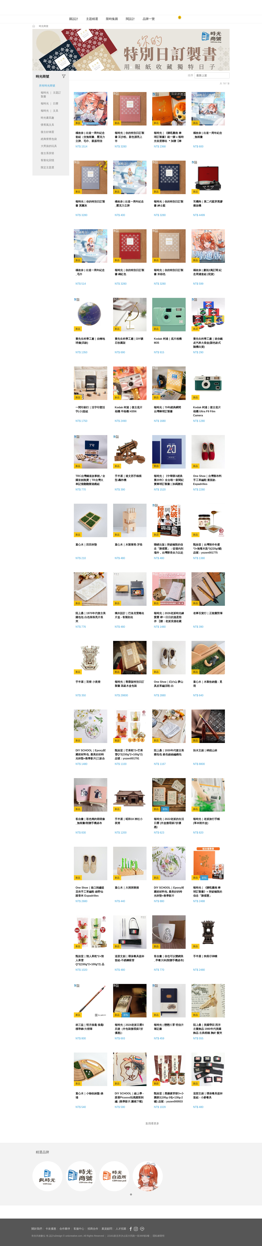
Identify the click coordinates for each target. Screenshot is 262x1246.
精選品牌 (42, 1152)
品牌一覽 (149, 19)
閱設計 (130, 19)
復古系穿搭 (47, 153)
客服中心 (79, 1228)
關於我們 (36, 1228)
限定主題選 (47, 167)
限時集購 (112, 19)
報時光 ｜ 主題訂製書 (51, 94)
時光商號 (43, 26)
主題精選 (92, 19)
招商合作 (93, 1228)
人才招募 (121, 1228)
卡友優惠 (50, 1228)
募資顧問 (107, 1228)
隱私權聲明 (158, 1235)
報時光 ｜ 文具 (49, 110)
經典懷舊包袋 (49, 139)
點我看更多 (152, 1123)
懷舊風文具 (47, 124)
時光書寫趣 (47, 117)
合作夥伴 (64, 1228)
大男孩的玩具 (49, 146)
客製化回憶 (47, 160)
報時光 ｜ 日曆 (49, 103)
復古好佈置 (47, 132)
